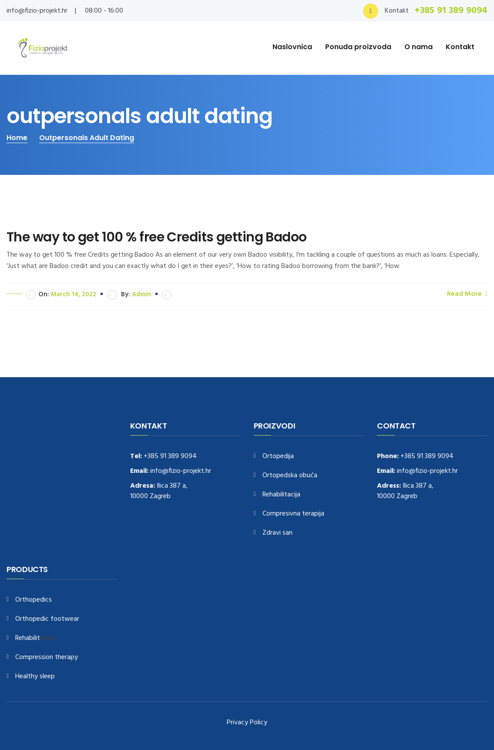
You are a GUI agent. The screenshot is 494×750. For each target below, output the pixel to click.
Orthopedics (33, 600)
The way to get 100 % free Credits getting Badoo (157, 237)
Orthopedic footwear (47, 619)
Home (17, 138)
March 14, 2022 (73, 294)
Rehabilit (27, 638)
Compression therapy (46, 657)
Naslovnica (292, 47)
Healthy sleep (35, 676)
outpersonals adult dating (86, 138)
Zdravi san (277, 533)
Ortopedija (278, 456)
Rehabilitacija (281, 494)
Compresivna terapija (293, 514)
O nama (418, 47)
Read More (467, 294)
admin (141, 294)
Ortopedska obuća (289, 475)
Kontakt (460, 47)
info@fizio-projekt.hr (37, 11)
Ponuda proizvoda (358, 47)
